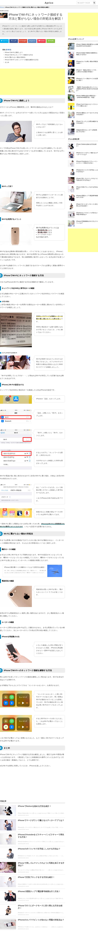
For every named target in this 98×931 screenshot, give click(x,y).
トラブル (56, 913)
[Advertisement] (32, 82)
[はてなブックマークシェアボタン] (32, 41)
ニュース (23, 913)
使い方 (3, 909)
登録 (10, 909)
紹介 (48, 909)
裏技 (31, 913)
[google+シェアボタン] (23, 41)
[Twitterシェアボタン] (4, 41)
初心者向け (13, 916)
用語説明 (4, 916)
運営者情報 (37, 929)
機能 (54, 909)
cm (42, 909)
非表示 (8, 49)
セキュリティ (46, 913)
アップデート (13, 913)
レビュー (4, 913)
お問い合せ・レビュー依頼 (24, 929)
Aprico (49, 2)
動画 (37, 909)
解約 (16, 909)
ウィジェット (11, 929)
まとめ (37, 913)
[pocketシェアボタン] (41, 41)
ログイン (29, 909)
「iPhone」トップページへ (32, 922)
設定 (22, 909)
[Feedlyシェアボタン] (50, 41)
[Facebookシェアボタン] (13, 41)
